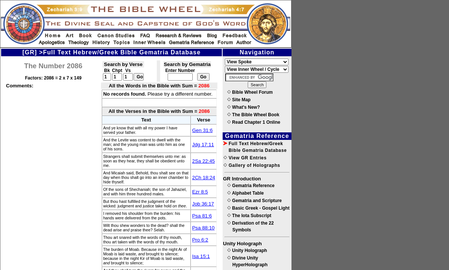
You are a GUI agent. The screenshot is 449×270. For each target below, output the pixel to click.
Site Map (239, 99)
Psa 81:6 (202, 216)
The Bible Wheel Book (253, 114)
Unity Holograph (247, 250)
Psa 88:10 (203, 228)
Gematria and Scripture (254, 200)
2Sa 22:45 (203, 161)
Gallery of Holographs (251, 165)
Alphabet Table (245, 193)
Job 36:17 (203, 204)
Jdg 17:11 (203, 144)
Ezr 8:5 (200, 192)
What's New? (243, 107)
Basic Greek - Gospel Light (258, 208)
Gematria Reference (251, 185)
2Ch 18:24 (203, 177)
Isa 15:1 (201, 256)
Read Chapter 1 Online (253, 122)
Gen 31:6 (202, 130)
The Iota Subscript (249, 215)
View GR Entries (244, 157)
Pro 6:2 (200, 240)
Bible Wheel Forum (250, 92)
